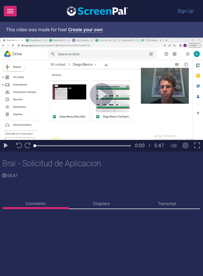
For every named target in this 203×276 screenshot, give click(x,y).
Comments (36, 203)
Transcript (167, 203)
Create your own (85, 29)
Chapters (101, 203)
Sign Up (186, 11)
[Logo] (97, 10)
